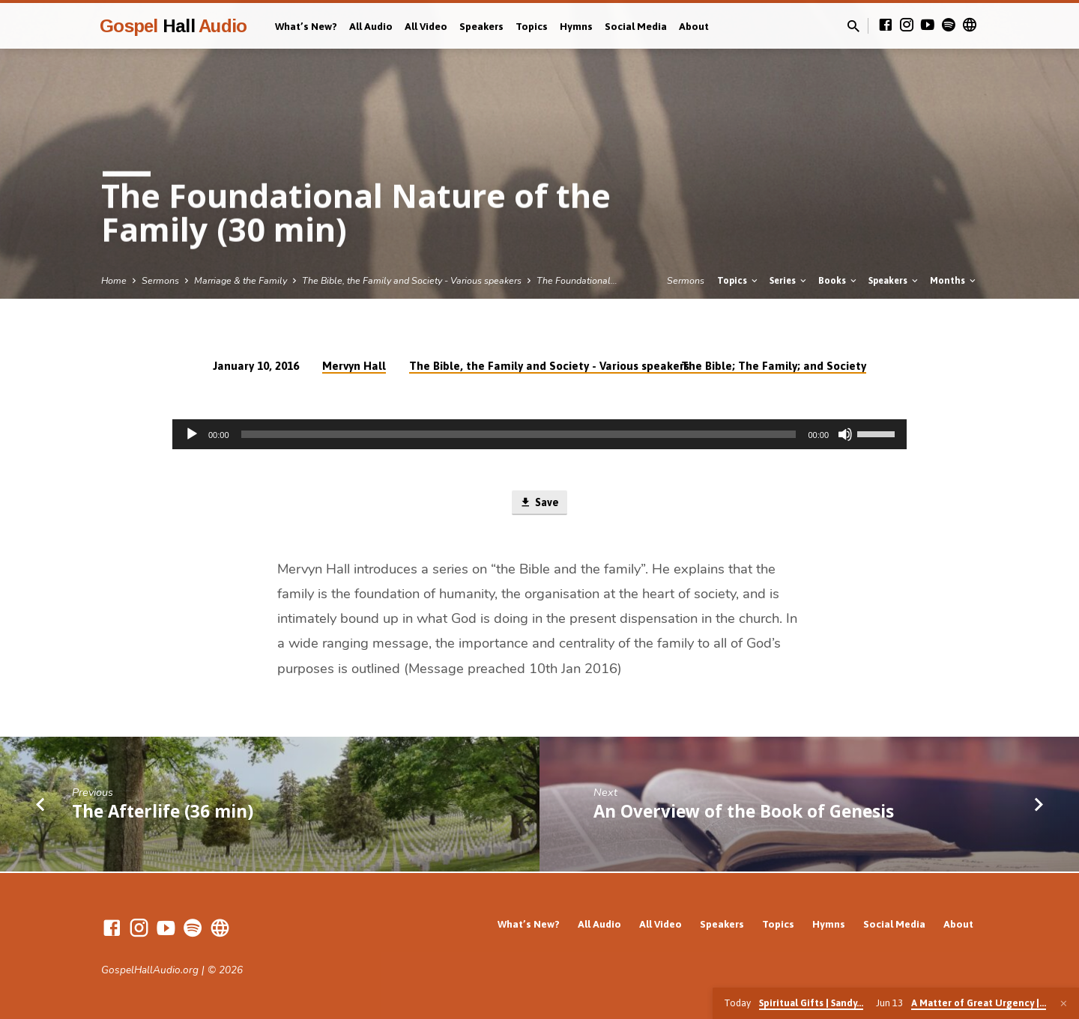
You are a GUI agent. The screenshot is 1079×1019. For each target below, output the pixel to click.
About (694, 26)
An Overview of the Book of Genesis (743, 812)
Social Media (636, 26)
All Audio (371, 26)
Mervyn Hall (354, 365)
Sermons (160, 280)
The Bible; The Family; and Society (773, 365)
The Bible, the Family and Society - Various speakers (412, 280)
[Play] (191, 434)
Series (789, 280)
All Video (426, 26)
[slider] (519, 434)
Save (539, 503)
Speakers (481, 26)
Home (114, 280)
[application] (539, 434)
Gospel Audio (173, 26)
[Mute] (845, 434)
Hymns (576, 26)
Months (954, 280)
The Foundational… (577, 280)
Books (838, 280)
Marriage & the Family (240, 280)
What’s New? (306, 26)
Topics (532, 26)
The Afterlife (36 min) (162, 812)
